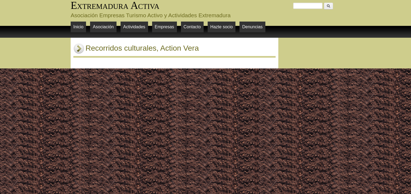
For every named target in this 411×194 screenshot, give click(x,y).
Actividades (134, 27)
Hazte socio (221, 27)
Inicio (78, 27)
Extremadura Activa (115, 5)
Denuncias (252, 27)
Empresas (164, 27)
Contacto (192, 27)
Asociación (103, 27)
